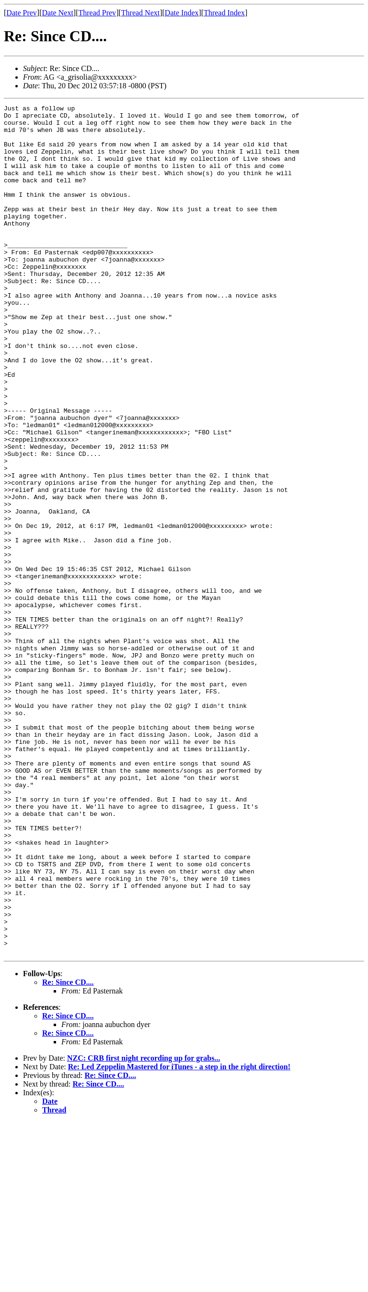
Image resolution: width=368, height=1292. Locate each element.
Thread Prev (97, 13)
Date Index (182, 13)
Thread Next (140, 13)
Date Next (57, 13)
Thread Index (224, 13)
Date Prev (21, 13)
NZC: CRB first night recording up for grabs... (143, 1228)
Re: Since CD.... (68, 1152)
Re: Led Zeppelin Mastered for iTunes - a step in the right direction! (179, 1236)
